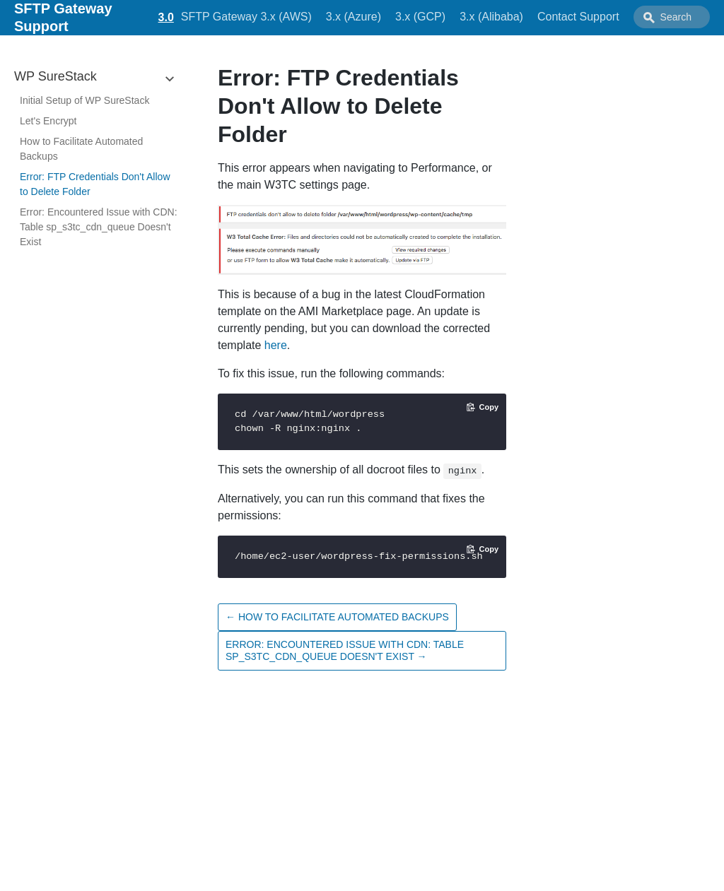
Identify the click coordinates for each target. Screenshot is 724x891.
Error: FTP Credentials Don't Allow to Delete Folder (95, 184)
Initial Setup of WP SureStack (84, 100)
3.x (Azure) (353, 17)
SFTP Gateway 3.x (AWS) (246, 17)
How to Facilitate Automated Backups (81, 149)
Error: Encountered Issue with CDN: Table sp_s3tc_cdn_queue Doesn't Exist (98, 226)
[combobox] (672, 17)
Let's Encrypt (48, 120)
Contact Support (578, 17)
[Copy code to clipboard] (482, 407)
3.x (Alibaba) (491, 17)
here (275, 345)
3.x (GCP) (420, 17)
